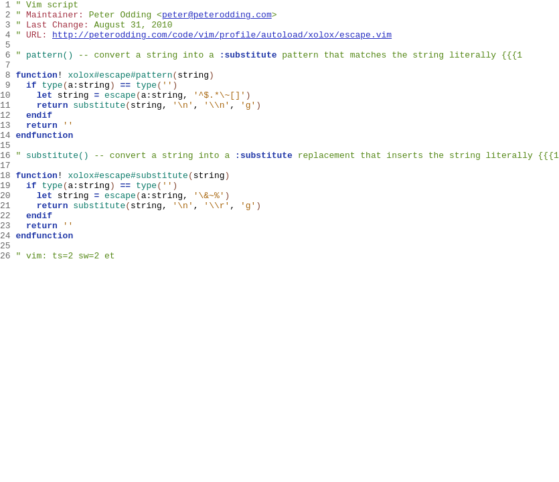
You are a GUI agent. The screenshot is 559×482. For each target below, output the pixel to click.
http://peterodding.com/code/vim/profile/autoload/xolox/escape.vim (222, 42)
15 (7, 175)
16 (7, 187)
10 (7, 114)
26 (7, 307)
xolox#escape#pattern (120, 90)
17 (7, 199)
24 (7, 283)
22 (7, 259)
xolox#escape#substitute (127, 211)
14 (7, 163)
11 (7, 126)
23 (7, 271)
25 (7, 295)
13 (7, 151)
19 (7, 223)
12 (7, 139)
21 (7, 247)
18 (7, 211)
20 (7, 235)
